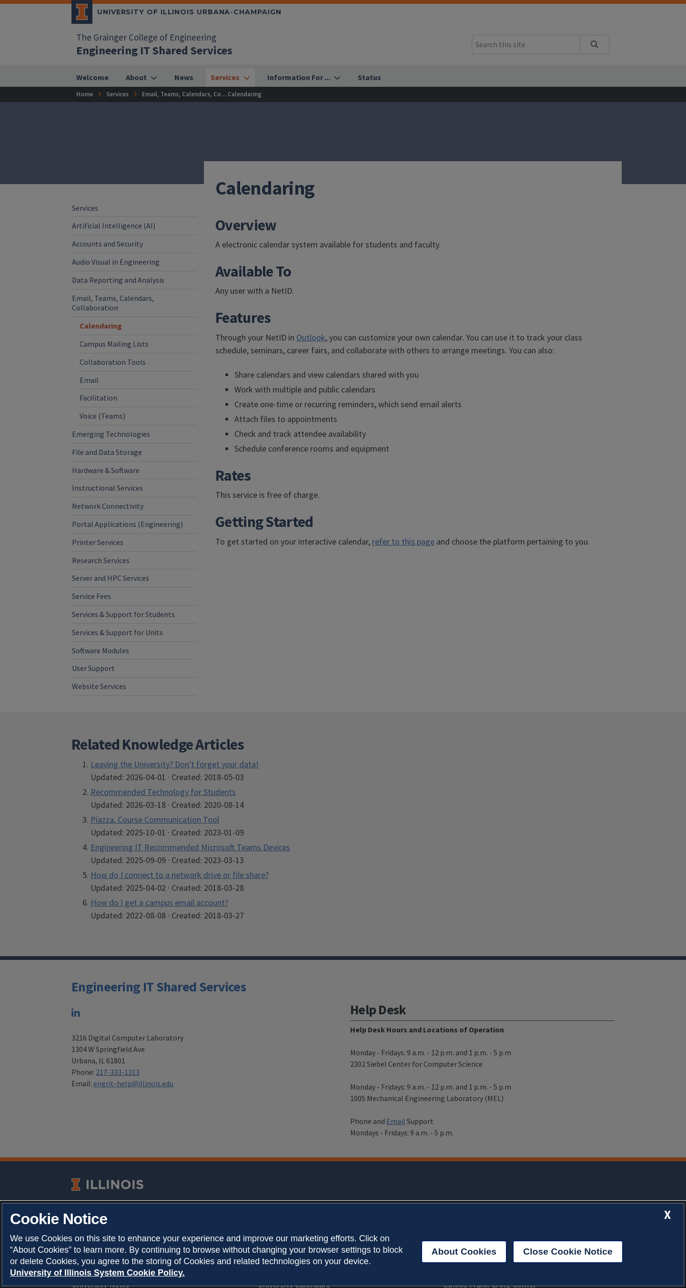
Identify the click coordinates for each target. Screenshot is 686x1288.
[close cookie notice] (667, 1215)
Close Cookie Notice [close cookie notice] (567, 1252)
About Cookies (464, 1252)
